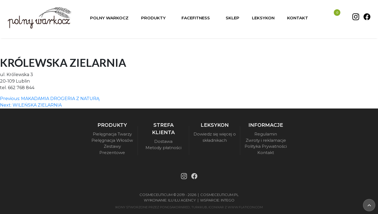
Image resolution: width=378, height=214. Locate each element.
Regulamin (265, 134)
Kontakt (265, 152)
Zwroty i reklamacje (266, 140)
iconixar (216, 207)
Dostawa (163, 141)
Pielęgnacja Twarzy (112, 134)
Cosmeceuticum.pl (219, 194)
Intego (227, 200)
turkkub (199, 207)
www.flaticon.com (245, 207)
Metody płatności (163, 147)
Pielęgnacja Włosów (112, 140)
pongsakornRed (175, 207)
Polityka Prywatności (266, 146)
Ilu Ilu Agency (182, 200)
